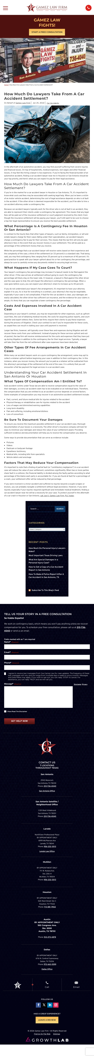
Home (6, 85)
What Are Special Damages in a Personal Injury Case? (43, 561)
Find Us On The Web (42, 1034)
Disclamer (77, 685)
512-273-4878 (50, 937)
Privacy (84, 685)
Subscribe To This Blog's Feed (45, 590)
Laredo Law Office (47, 851)
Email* (11, 653)
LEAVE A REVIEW (47, 1020)
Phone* (11, 663)
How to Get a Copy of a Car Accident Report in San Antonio (46, 569)
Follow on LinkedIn (50, 1005)
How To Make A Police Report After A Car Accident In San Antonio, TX (46, 576)
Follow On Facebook (38, 1005)
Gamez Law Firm (23, 103)
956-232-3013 (50, 847)
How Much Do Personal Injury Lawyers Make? (47, 550)
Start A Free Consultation (47, 32)
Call (47, 987)
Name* (11, 642)
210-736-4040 (50, 786)
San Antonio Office (47, 791)
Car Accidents (53, 103)
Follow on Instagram (55, 1005)
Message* (12, 684)
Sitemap (56, 1034)
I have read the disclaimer (17, 712)
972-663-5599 (50, 964)
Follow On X (44, 1005)
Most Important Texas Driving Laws (46, 555)
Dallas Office (47, 969)
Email (76, 987)
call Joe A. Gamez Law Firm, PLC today (57, 496)
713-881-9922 (50, 907)
